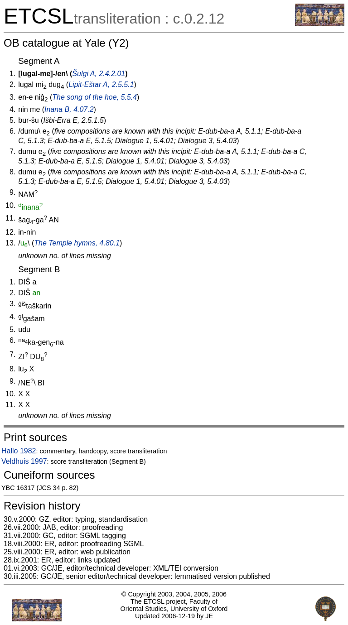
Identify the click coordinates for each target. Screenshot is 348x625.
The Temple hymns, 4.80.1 (77, 243)
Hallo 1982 (18, 451)
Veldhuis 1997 (24, 461)
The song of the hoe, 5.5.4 (94, 97)
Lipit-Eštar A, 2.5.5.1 (101, 84)
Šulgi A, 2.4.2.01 (98, 73)
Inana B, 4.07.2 (69, 109)
